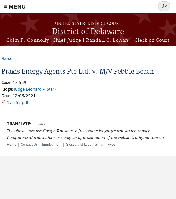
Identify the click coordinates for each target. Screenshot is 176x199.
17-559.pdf (17, 102)
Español (40, 124)
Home (6, 58)
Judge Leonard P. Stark (35, 89)
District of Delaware (88, 31)
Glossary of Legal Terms (84, 144)
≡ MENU (15, 6)
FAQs (111, 144)
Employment (51, 144)
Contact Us (29, 144)
